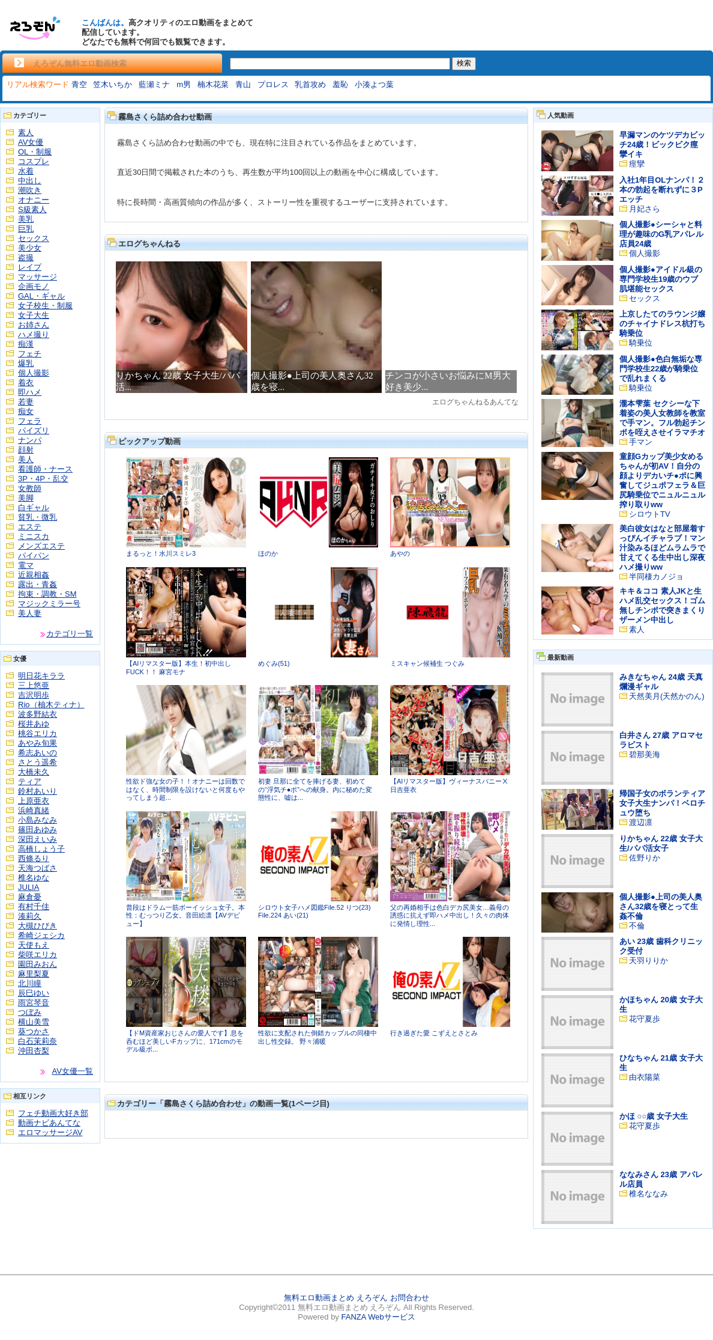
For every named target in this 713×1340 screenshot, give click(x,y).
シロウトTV (649, 514)
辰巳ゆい (33, 992)
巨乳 (26, 228)
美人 (26, 459)
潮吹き (29, 190)
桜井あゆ (33, 723)
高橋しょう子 (41, 848)
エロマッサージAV (50, 1132)
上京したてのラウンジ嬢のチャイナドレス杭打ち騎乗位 (662, 323)
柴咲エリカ (37, 954)
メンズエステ (41, 545)
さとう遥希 (37, 762)
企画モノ (33, 286)
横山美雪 (33, 1021)
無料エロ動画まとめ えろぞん (336, 1297)
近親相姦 (33, 574)
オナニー (33, 199)
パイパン (33, 555)
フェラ (29, 420)
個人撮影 (33, 372)
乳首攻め (310, 84)
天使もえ (33, 944)
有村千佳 (33, 906)
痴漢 (26, 344)
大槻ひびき (37, 925)
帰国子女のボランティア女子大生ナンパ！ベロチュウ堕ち (662, 803)
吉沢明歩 (33, 694)
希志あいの (37, 752)
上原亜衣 (33, 800)
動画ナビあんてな (49, 1122)
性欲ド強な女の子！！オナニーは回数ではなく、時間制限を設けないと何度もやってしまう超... (185, 789)
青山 (243, 84)
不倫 (637, 925)
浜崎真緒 (33, 810)
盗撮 (26, 257)
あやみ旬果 (37, 743)
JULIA (28, 887)
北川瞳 (29, 983)
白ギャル (33, 507)
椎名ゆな (33, 877)
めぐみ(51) (274, 663)
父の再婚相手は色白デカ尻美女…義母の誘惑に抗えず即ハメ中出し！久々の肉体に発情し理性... (449, 915)
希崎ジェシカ (41, 935)
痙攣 (637, 163)
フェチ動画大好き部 (53, 1113)
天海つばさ (37, 868)
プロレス (273, 84)
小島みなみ (37, 819)
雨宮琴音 (33, 1002)
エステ (29, 526)
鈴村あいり (37, 791)
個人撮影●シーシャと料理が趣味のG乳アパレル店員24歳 (661, 234)
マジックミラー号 (49, 603)
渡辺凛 (640, 822)
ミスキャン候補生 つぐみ (427, 663)
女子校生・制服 (45, 305)
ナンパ (29, 440)
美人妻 (29, 613)
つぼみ (29, 1012)
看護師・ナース (45, 469)
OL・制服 (35, 151)
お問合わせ (409, 1297)
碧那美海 (644, 754)
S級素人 (32, 209)
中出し (29, 180)
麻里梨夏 (33, 973)
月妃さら (644, 208)
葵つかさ (33, 1031)
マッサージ (37, 276)
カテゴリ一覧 (69, 633)
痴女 (26, 411)
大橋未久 (33, 771)
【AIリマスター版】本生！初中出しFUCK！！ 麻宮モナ (178, 667)
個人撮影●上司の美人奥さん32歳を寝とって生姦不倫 (660, 906)
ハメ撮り (33, 334)
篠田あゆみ (37, 829)
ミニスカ (33, 536)
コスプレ (33, 161)
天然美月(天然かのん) (667, 696)
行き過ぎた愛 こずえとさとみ (434, 1033)
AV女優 (30, 142)
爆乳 (26, 363)
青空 (79, 84)
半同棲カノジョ (656, 576)
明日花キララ (41, 675)
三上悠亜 (33, 685)
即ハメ (29, 392)
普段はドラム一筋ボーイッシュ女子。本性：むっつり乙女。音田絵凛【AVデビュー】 (185, 915)
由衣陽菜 (644, 1077)
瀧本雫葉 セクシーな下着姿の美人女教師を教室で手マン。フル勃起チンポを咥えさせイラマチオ (662, 418)
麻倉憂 (29, 896)
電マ (26, 565)
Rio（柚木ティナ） (51, 704)
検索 (464, 63)
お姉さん (33, 324)
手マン (640, 441)
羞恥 (340, 84)
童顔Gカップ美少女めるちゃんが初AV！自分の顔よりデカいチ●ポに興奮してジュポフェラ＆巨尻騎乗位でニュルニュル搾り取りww (662, 480)
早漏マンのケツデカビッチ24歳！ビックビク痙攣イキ (662, 144)
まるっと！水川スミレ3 (161, 553)
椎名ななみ (648, 1193)
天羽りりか (648, 960)
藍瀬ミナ (154, 84)
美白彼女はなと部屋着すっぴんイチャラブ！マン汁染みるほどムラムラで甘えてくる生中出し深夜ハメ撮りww (662, 547)
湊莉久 (29, 916)
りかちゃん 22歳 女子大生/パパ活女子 (661, 843)
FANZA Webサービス (378, 1316)
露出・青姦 (37, 584)
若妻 (26, 401)
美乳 (26, 219)
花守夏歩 (644, 1018)
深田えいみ (37, 839)
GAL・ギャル (41, 295)
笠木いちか (112, 84)
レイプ (29, 267)
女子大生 (33, 315)
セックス (33, 238)
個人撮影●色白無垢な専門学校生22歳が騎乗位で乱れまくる (660, 369)
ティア (29, 781)
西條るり (33, 858)
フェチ (29, 353)
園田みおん (37, 964)
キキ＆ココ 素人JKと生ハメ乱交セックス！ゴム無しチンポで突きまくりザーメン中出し (662, 605)
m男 (183, 84)
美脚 (26, 497)
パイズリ (33, 430)
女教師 (29, 488)
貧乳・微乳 (37, 517)
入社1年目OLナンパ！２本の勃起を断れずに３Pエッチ (662, 189)
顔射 (26, 449)
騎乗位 (640, 342)
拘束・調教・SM (47, 593)
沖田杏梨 (33, 1050)
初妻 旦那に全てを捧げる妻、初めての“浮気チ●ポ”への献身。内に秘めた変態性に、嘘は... (315, 789)
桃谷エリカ (37, 733)
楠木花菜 (213, 84)
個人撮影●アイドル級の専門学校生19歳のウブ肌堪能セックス (660, 279)
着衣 (26, 382)
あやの (400, 553)
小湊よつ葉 (374, 84)
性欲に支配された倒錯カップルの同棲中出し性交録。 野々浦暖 (317, 1037)
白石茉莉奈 (37, 1041)
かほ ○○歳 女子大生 (653, 1116)
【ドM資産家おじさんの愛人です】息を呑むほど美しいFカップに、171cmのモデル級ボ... (185, 1041)
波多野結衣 (37, 714)
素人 (26, 132)
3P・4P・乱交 (43, 478)
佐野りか (644, 857)
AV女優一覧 (72, 1071)
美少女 (29, 247)
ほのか (268, 553)
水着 (26, 170)
